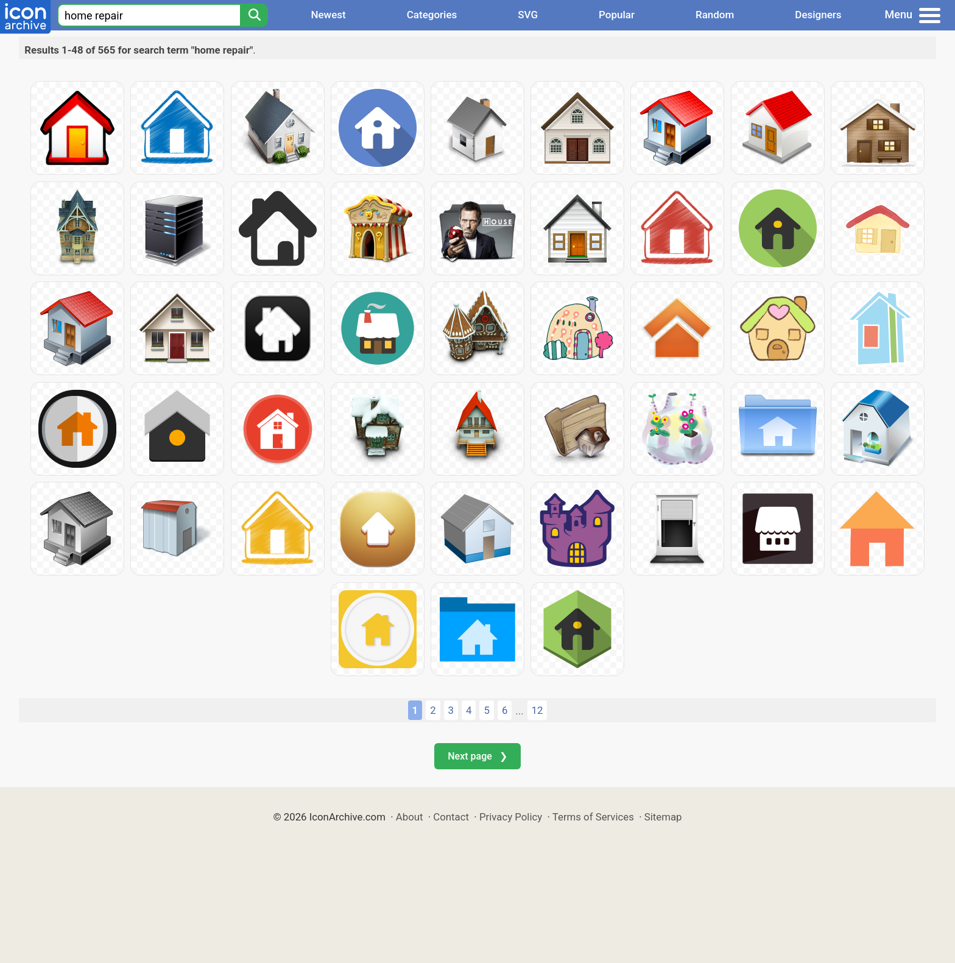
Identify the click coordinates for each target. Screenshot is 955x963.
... (519, 711)
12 (537, 710)
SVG (528, 15)
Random (715, 15)
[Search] (254, 15)
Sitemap (663, 817)
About (409, 817)
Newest (328, 15)
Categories (432, 15)
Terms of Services (593, 817)
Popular (617, 15)
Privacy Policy (510, 817)
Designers (818, 15)
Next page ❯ (477, 756)
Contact (451, 817)
